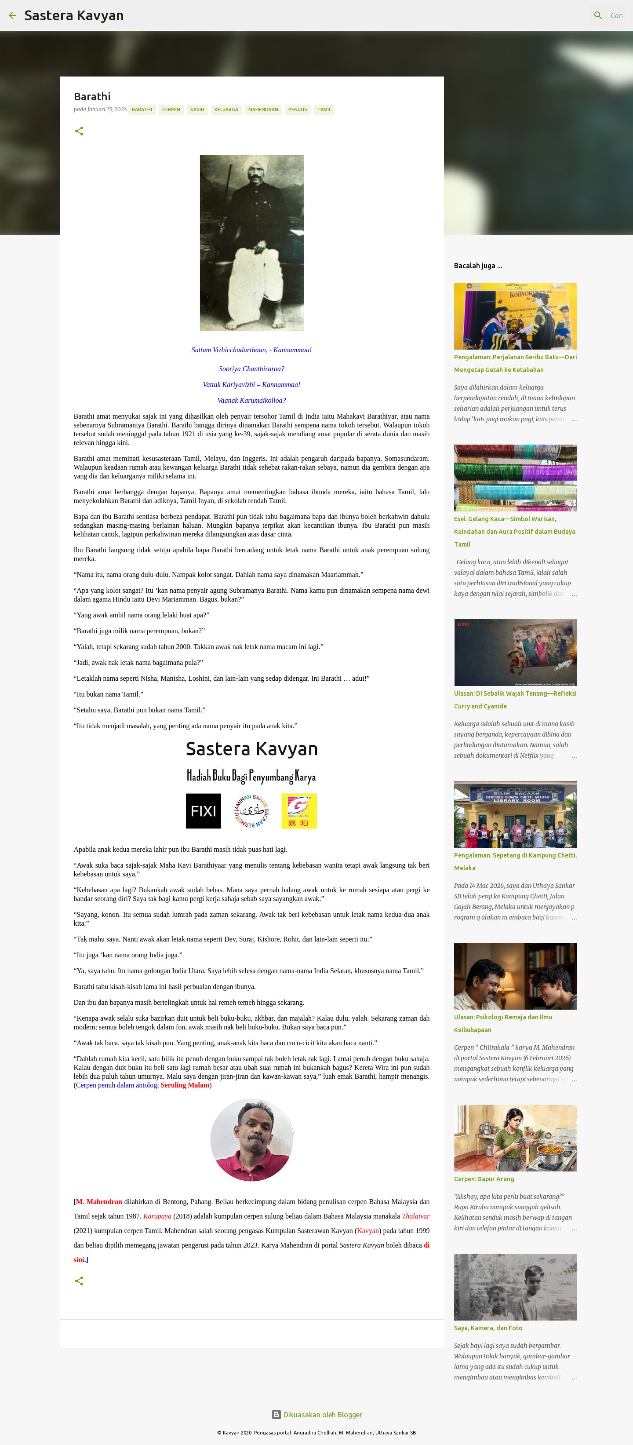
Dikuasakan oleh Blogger (316, 1415)
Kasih (197, 109)
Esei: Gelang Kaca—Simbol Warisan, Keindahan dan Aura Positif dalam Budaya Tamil (514, 531)
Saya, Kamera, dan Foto (488, 1328)
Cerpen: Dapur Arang (484, 1178)
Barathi (142, 109)
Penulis (297, 109)
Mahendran (263, 109)
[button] (79, 132)
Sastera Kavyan (74, 15)
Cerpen (171, 109)
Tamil (324, 109)
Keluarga (226, 109)
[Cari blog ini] (580, 15)
